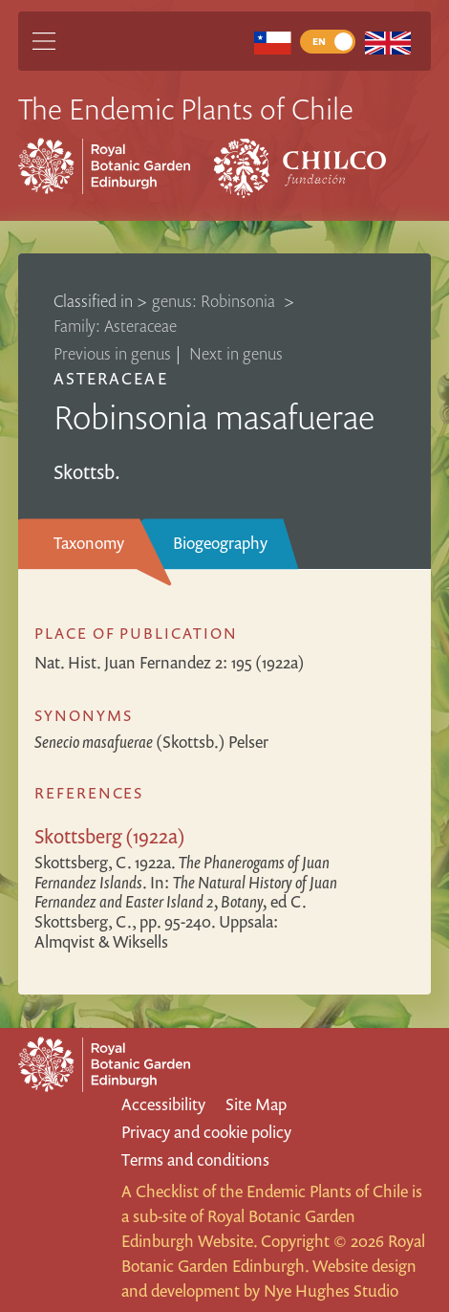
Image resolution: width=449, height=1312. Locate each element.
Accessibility (163, 1104)
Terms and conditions (195, 1159)
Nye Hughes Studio (331, 1290)
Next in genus (236, 353)
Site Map (256, 1104)
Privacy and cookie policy (206, 1132)
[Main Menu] (44, 41)
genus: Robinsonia (215, 301)
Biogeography (220, 543)
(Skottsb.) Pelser (151, 742)
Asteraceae (110, 378)
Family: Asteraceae (115, 326)
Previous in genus (112, 353)
